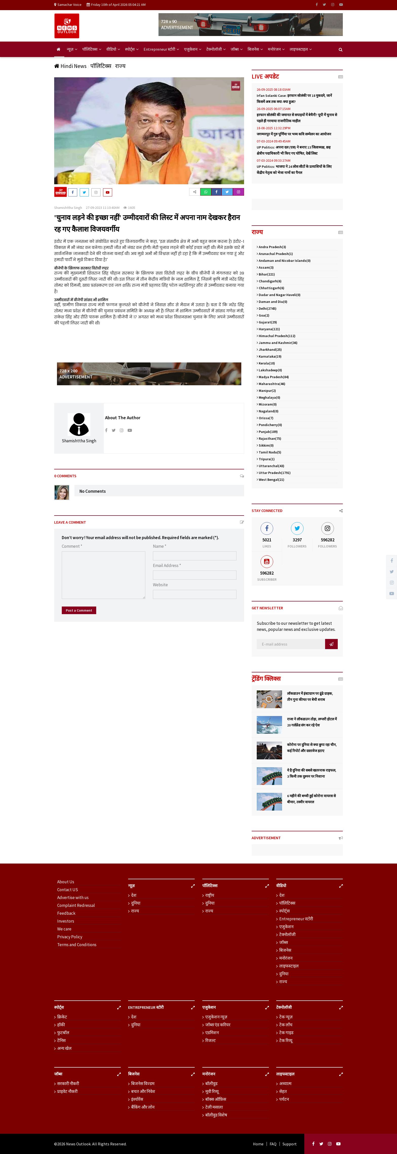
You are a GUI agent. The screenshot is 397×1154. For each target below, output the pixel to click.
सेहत (283, 1091)
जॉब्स (237, 49)
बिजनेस (255, 49)
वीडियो (113, 49)
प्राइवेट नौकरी (67, 1091)
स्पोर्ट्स (131, 49)
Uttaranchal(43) (270, 466)
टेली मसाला (214, 1107)
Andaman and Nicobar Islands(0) (284, 260)
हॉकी (61, 1025)
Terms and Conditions (76, 944)
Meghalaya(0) (268, 397)
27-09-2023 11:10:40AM (103, 207)
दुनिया (135, 903)
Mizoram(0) (267, 404)
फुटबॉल (63, 1032)
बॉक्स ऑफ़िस (215, 1099)
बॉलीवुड (211, 1083)
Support (290, 1144)
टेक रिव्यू (285, 1040)
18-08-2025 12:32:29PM (273, 128)
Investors (65, 921)
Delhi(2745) (266, 308)
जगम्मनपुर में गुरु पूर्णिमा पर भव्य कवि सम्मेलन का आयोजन (294, 134)
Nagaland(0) (268, 411)
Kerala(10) (266, 363)
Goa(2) (263, 315)
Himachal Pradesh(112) (276, 336)
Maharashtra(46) (271, 383)
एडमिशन (212, 1032)
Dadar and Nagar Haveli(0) (279, 294)
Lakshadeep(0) (269, 370)
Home (258, 1144)
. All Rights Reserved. (109, 1143)
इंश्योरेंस (137, 1099)
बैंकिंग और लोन (142, 1107)
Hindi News (70, 65)
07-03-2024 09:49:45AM (273, 141)
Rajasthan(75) (269, 438)
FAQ (273, 1144)
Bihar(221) (266, 274)
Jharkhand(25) (269, 349)
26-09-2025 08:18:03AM (273, 89)
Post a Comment (79, 610)
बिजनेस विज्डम (142, 1083)
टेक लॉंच (285, 1025)
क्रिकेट (62, 1017)
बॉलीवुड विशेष (216, 1115)
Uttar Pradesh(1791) (274, 472)
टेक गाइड (286, 1032)
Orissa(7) (265, 418)
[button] (194, 192)
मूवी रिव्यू (212, 1091)
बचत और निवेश (143, 1091)
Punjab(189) (267, 431)
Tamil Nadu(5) (269, 452)
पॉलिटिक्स (91, 49)
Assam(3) (265, 267)
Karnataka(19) (269, 356)
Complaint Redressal (76, 905)
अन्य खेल (64, 1048)
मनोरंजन (276, 49)
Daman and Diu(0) (272, 301)
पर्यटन (284, 1099)
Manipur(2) (266, 390)
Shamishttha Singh (68, 207)
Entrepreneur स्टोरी (161, 49)
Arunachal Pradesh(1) (275, 253)
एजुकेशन (192, 49)
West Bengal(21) (270, 479)
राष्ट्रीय (209, 895)
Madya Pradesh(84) (273, 377)
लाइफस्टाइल (301, 49)
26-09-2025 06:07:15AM (273, 108)
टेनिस (61, 1040)
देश (133, 895)
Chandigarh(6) (269, 281)
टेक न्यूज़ (286, 1017)
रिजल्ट (210, 1040)
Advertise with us (73, 897)
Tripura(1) (266, 459)
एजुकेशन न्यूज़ (216, 1017)
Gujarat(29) (267, 322)
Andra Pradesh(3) (271, 247)
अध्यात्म (285, 1083)
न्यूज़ (72, 49)
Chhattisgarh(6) (270, 288)
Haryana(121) (268, 329)
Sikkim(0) (265, 445)
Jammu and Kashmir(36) (277, 342)
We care (64, 929)
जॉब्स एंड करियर (217, 1025)
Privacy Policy (69, 937)
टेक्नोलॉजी (216, 49)
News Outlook (78, 1143)
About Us (65, 882)
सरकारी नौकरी (68, 1083)
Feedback (66, 913)
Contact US (67, 889)
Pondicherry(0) (269, 425)
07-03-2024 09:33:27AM (273, 160)
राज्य (120, 65)
